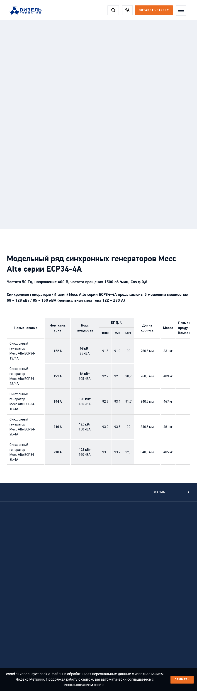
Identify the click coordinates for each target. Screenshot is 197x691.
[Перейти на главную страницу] (28, 11)
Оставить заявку (154, 10)
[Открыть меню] (181, 10)
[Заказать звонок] (127, 10)
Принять (182, 679)
